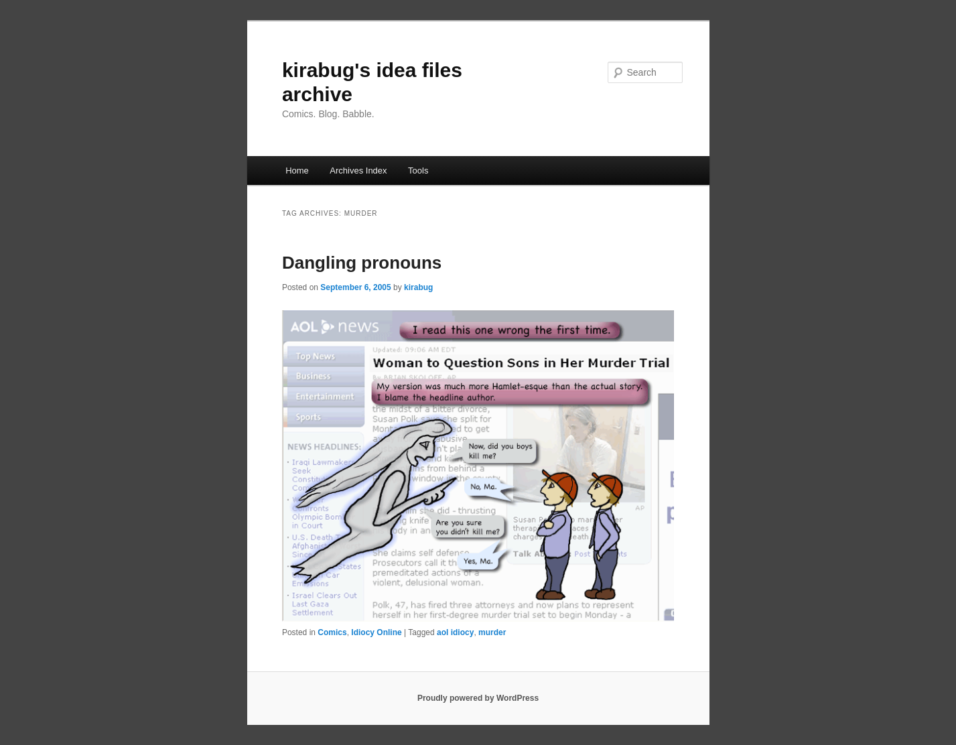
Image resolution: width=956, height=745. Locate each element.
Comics (332, 632)
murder (492, 632)
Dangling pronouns (361, 263)
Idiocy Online (376, 632)
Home (297, 170)
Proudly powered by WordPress (478, 698)
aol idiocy (455, 632)
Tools (418, 170)
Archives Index (358, 170)
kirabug (418, 287)
